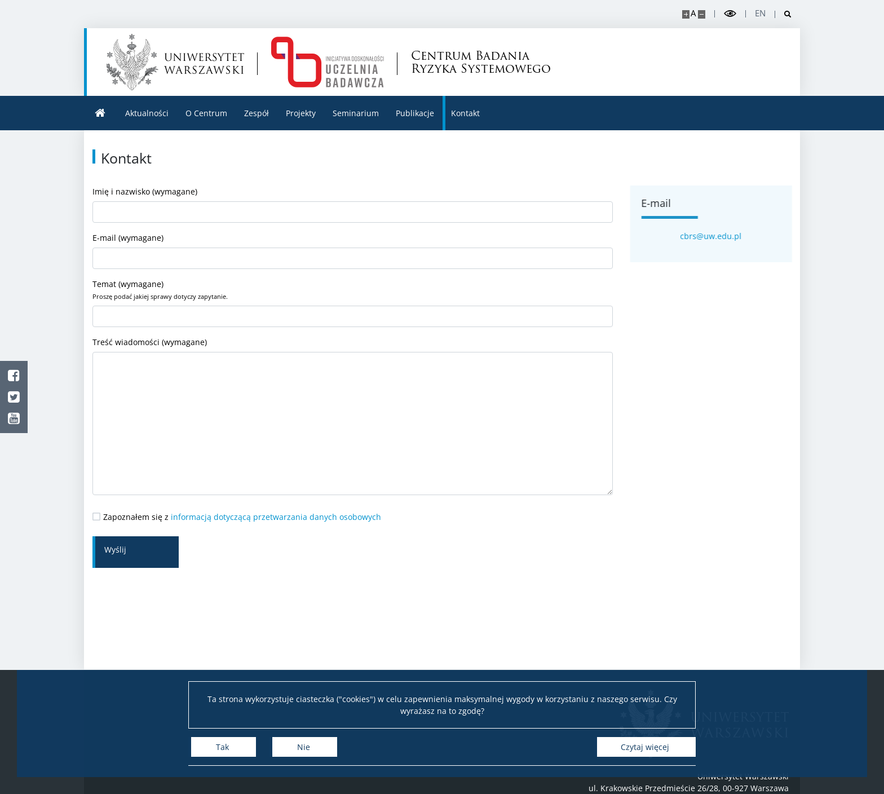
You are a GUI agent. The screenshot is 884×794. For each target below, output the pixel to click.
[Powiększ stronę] (685, 14)
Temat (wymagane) (352, 303)
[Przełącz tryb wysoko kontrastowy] (730, 13)
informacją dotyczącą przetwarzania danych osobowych (276, 516)
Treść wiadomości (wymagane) (352, 416)
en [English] (760, 13)
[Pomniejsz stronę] (701, 14)
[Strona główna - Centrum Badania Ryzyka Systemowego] (327, 62)
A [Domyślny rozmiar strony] (693, 13)
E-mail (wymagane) (352, 250)
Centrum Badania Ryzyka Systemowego (481, 62)
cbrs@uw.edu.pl (717, 236)
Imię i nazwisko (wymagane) (352, 204)
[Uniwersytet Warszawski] (175, 62)
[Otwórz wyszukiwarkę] (783, 14)
